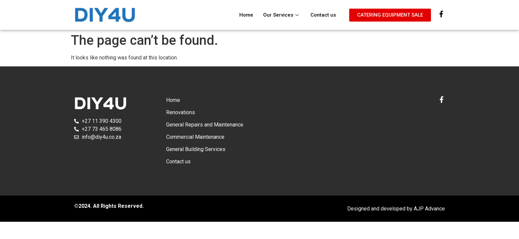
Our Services (282, 15)
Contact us (323, 15)
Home (246, 15)
